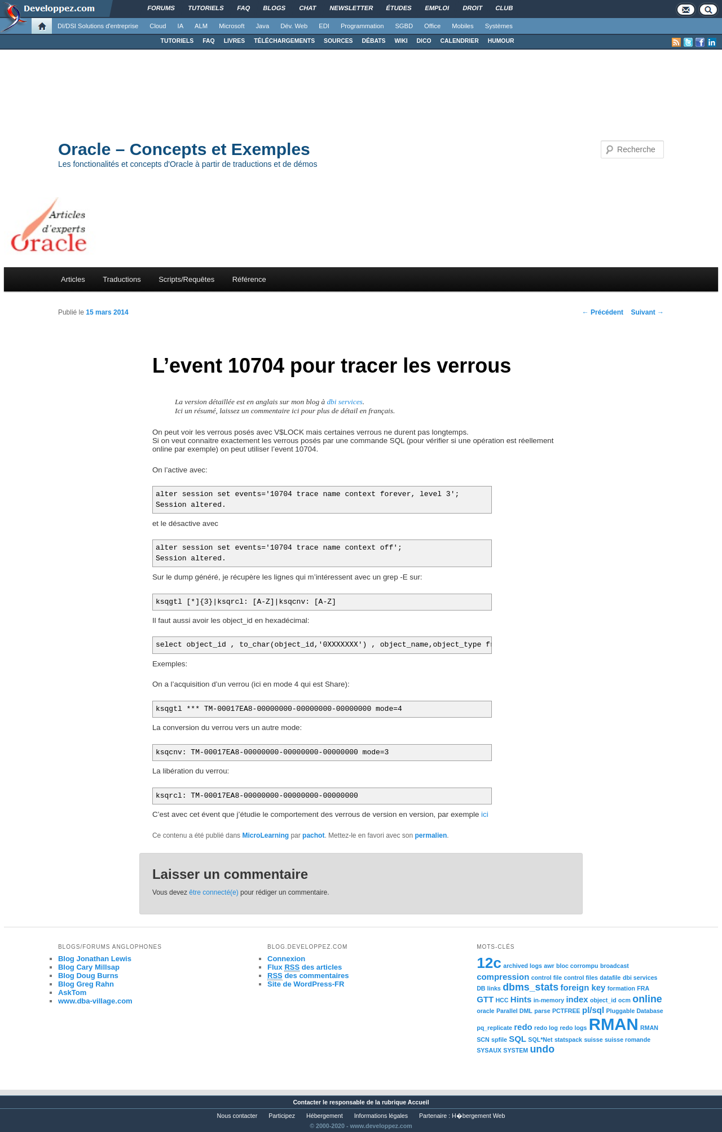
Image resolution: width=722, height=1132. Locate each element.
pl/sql (593, 1010)
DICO (424, 41)
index (577, 999)
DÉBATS (374, 41)
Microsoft (231, 26)
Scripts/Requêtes (186, 279)
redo (523, 1027)
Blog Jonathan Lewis (94, 958)
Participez (281, 1115)
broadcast (614, 965)
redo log (546, 1027)
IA (181, 26)
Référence (249, 279)
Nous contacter (237, 1115)
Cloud (157, 26)
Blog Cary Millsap (89, 967)
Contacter (307, 1102)
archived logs (522, 965)
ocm (624, 1000)
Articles (73, 279)
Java (263, 26)
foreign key (583, 987)
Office (432, 26)
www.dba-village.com (95, 1001)
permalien (431, 835)
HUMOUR (501, 41)
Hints (520, 999)
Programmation (362, 26)
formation (621, 988)
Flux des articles (304, 967)
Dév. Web (293, 26)
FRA (643, 988)
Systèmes (499, 26)
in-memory (549, 1000)
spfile (499, 1039)
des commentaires (308, 975)
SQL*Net (540, 1039)
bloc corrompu (577, 965)
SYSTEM (515, 1050)
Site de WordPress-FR (305, 984)
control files (580, 977)
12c (489, 962)
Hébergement (324, 1115)
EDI (324, 26)
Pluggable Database (634, 1010)
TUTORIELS (177, 41)
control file (546, 977)
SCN (483, 1039)
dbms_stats (530, 987)
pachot (313, 835)
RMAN (614, 1024)
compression (503, 976)
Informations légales (381, 1115)
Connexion (286, 958)
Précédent (602, 312)
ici (484, 814)
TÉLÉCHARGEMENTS (284, 41)
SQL (517, 1038)
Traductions (121, 279)
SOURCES (338, 41)
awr (549, 965)
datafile (610, 977)
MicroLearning (265, 835)
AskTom (72, 992)
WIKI (400, 41)
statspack (568, 1039)
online (647, 999)
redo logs (573, 1027)
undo (542, 1049)
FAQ (208, 41)
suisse (593, 1039)
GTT (485, 999)
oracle (485, 1010)
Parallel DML (514, 1010)
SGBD (404, 26)
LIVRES (234, 41)
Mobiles (463, 26)
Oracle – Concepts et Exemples (184, 149)
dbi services (344, 401)
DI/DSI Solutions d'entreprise (98, 26)
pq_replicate (494, 1027)
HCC (501, 1000)
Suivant (647, 312)
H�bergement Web (478, 1115)
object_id (603, 1000)
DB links (489, 988)
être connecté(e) (213, 892)
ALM (201, 26)
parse (542, 1010)
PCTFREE (566, 1010)
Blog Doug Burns (88, 975)
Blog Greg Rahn (86, 984)
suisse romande (627, 1039)
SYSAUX (489, 1050)
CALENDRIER (460, 41)
